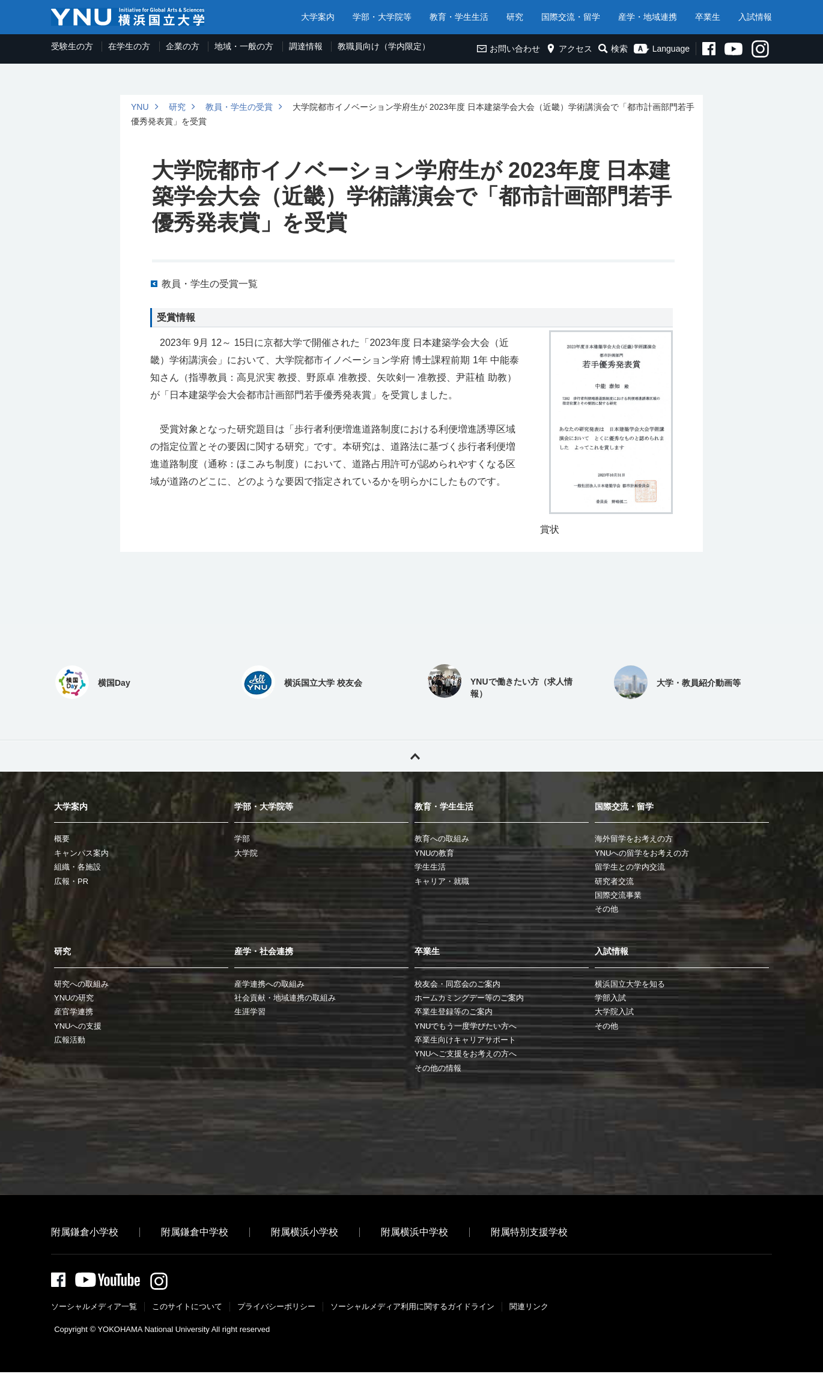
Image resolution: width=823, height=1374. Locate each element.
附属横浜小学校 (304, 1232)
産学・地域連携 (647, 17)
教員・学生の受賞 (239, 107)
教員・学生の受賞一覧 (210, 284)
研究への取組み (81, 983)
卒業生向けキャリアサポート (465, 1039)
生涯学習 (250, 1011)
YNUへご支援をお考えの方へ (466, 1053)
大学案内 (318, 17)
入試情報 (755, 17)
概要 (62, 838)
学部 (242, 838)
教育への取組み (442, 838)
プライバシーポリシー (276, 1308)
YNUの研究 (74, 997)
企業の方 (182, 46)
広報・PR (71, 881)
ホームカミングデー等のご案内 (469, 997)
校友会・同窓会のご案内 (457, 983)
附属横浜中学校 (414, 1232)
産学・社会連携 (263, 951)
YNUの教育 (434, 853)
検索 (613, 48)
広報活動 (69, 1039)
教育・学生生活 (459, 17)
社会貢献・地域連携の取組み (285, 997)
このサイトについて (187, 1308)
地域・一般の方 (243, 46)
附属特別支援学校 (529, 1232)
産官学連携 (73, 1011)
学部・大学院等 (382, 17)
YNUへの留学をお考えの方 (642, 853)
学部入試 (610, 997)
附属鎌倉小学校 (84, 1232)
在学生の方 (129, 46)
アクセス (569, 48)
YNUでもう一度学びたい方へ (466, 1025)
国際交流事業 (618, 895)
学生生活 (430, 866)
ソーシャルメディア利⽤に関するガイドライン (412, 1308)
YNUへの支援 (78, 1025)
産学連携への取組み (269, 983)
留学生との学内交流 (630, 866)
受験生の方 (72, 46)
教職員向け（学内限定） (384, 46)
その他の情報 (438, 1068)
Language (662, 48)
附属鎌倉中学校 (194, 1232)
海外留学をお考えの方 (634, 838)
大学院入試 (614, 1011)
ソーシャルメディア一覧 (94, 1308)
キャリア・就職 (442, 881)
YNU (140, 107)
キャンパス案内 (81, 853)
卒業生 (707, 17)
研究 (514, 17)
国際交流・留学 (570, 17)
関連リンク (528, 1308)
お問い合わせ (508, 48)
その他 (606, 908)
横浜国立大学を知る (630, 983)
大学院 (246, 853)
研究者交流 (614, 881)
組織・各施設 (77, 866)
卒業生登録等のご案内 (454, 1011)
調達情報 (306, 46)
